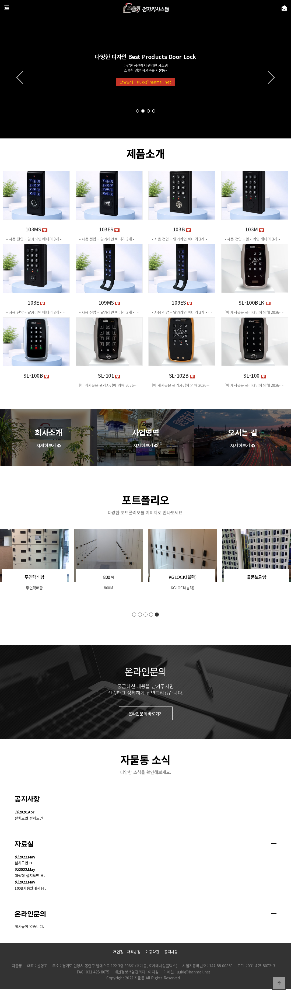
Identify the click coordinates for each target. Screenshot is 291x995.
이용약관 (152, 951)
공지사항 (171, 951)
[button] (137, 111)
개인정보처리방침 (127, 951)
